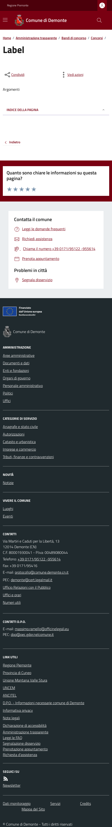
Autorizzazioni (13, 434)
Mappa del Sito (33, 809)
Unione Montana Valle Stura (25, 680)
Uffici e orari (12, 595)
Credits (85, 803)
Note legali (11, 718)
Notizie (8, 483)
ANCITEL (10, 695)
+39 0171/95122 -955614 (39, 559)
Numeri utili (12, 602)
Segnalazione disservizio (21, 743)
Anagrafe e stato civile (20, 426)
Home (7, 37)
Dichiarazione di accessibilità (24, 725)
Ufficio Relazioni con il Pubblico (26, 587)
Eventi (8, 516)
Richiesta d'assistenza (20, 754)
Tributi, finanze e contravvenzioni (28, 457)
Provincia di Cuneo (17, 672)
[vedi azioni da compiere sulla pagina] (71, 74)
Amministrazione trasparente (36, 37)
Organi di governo (16, 378)
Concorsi (97, 37)
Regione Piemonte (17, 5)
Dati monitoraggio (17, 803)
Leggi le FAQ (12, 738)
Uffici (7, 400)
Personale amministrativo (23, 385)
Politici (8, 393)
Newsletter (11, 785)
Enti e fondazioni (16, 370)
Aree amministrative (19, 355)
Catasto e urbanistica (19, 441)
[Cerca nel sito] (97, 20)
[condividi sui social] (14, 74)
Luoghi (8, 508)
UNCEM (9, 688)
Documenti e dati (16, 363)
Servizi (55, 803)
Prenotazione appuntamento (25, 749)
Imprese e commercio (19, 449)
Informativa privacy (18, 710)
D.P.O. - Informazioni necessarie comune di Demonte (43, 703)
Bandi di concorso (74, 37)
